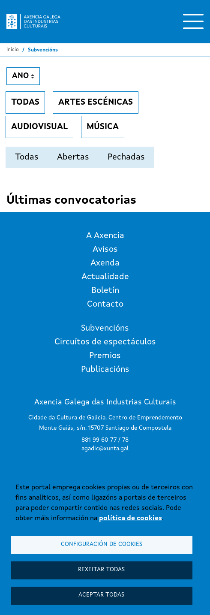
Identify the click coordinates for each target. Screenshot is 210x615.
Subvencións (105, 328)
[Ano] (23, 76)
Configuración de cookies (101, 544)
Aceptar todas (101, 595)
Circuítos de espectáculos (105, 342)
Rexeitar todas (101, 570)
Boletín (105, 290)
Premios (105, 356)
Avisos (105, 249)
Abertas (73, 157)
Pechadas (126, 157)
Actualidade (105, 277)
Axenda (105, 263)
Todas (25, 102)
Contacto (105, 304)
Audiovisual (39, 127)
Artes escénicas (95, 102)
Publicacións (105, 369)
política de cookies (130, 518)
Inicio (12, 49)
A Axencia (105, 236)
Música (103, 127)
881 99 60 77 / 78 (105, 440)
